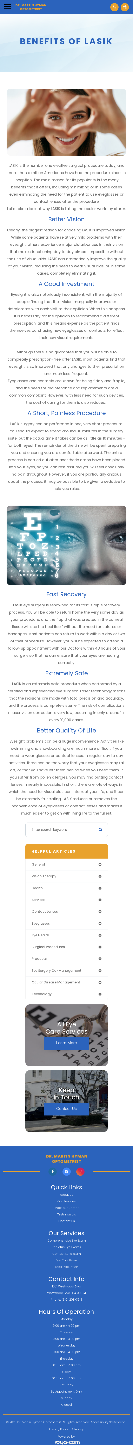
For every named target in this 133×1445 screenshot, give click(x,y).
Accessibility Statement (108, 1422)
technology (42, 994)
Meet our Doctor (67, 1208)
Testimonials (66, 1214)
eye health (40, 935)
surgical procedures (48, 947)
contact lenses (45, 911)
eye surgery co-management (56, 970)
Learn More (66, 1042)
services (38, 899)
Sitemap (78, 1429)
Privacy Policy (59, 1429)
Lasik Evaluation (66, 1267)
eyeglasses (41, 923)
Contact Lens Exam (66, 1254)
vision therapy (44, 876)
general (38, 864)
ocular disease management (56, 982)
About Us (66, 1195)
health (37, 888)
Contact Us (66, 1108)
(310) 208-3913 (72, 1300)
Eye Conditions (67, 1260)
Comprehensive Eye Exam (66, 1240)
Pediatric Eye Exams (66, 1247)
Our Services (66, 1201)
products (39, 958)
